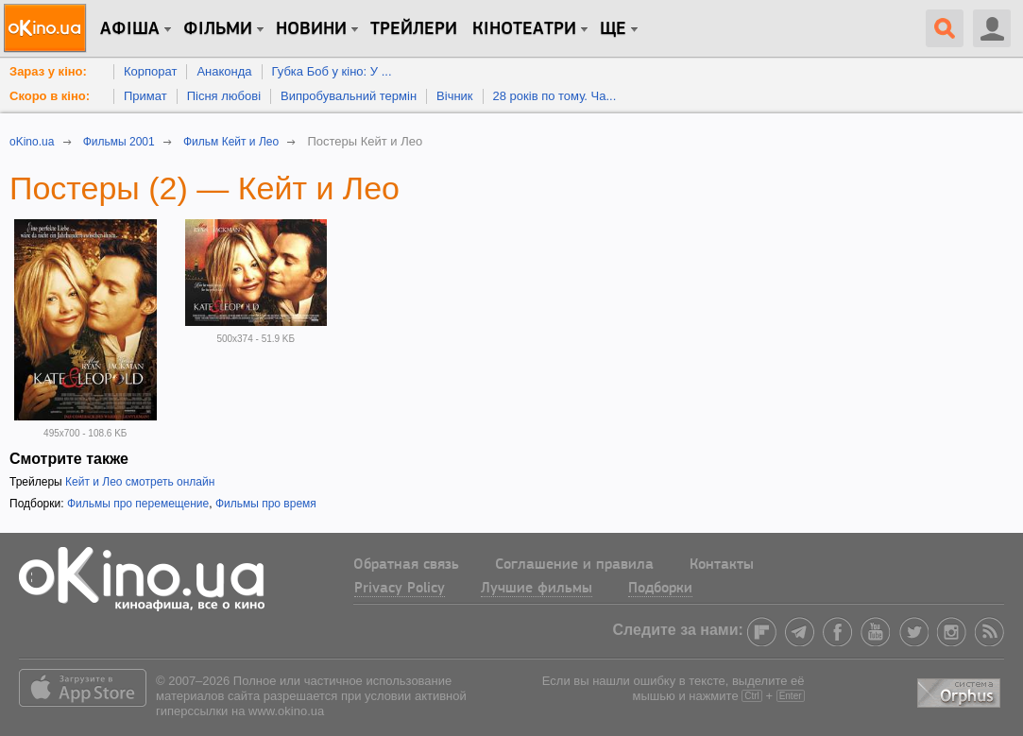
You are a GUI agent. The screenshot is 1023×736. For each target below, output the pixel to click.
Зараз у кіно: (48, 71)
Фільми (217, 29)
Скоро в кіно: (49, 96)
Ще (613, 29)
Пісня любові (224, 96)
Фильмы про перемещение (138, 503)
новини (311, 29)
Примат (145, 96)
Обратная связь (406, 565)
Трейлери (413, 29)
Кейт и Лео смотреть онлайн (139, 481)
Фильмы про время (265, 503)
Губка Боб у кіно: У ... (332, 71)
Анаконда (223, 71)
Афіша (130, 29)
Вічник (454, 96)
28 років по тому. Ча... (555, 96)
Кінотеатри (524, 29)
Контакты (722, 565)
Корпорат (150, 71)
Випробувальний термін (349, 96)
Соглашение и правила (574, 565)
